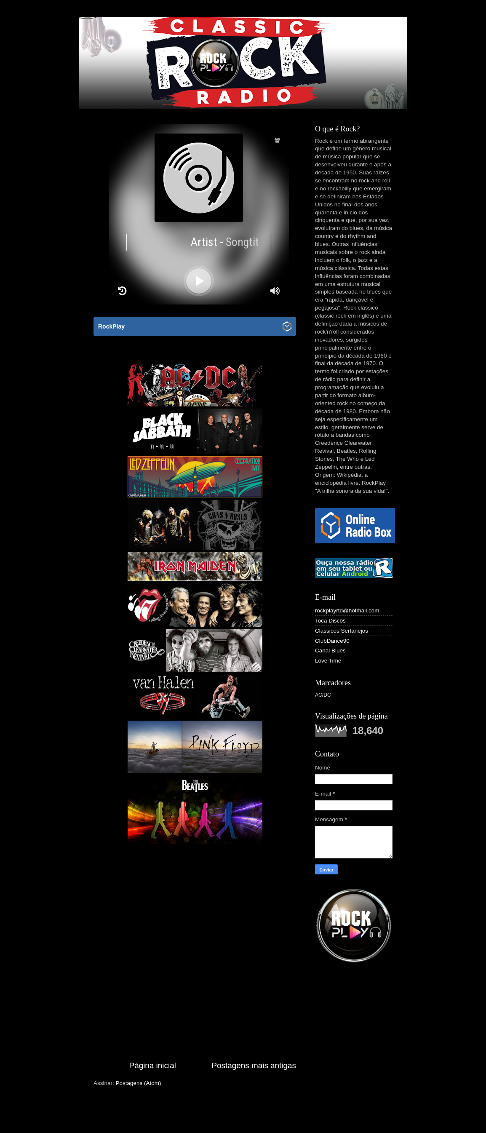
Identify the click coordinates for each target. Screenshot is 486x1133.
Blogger (352, 1116)
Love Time (328, 660)
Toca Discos (330, 620)
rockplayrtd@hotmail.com (347, 610)
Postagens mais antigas (253, 1065)
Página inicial (152, 1065)
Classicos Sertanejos (341, 631)
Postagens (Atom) (138, 1083)
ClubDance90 (332, 641)
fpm (298, 1116)
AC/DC (323, 695)
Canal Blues (330, 650)
